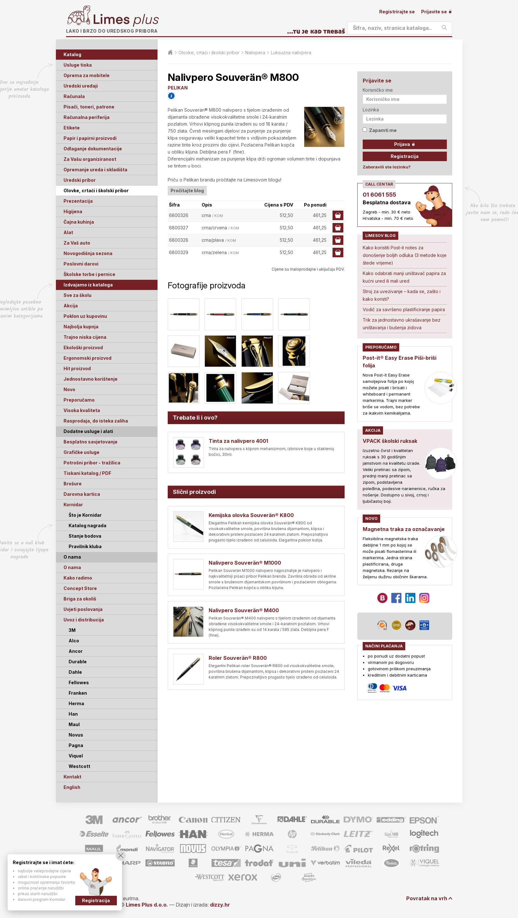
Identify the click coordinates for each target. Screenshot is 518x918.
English (72, 787)
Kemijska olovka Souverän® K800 (251, 515)
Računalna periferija (87, 117)
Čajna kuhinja (79, 222)
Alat (68, 232)
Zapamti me (380, 130)
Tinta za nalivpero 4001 (238, 441)
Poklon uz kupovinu (85, 316)
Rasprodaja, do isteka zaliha (96, 420)
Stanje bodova (85, 536)
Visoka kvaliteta (82, 410)
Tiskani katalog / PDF (87, 473)
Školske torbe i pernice (89, 274)
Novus (76, 735)
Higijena (73, 211)
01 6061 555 (379, 194)
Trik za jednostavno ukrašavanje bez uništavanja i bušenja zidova (402, 323)
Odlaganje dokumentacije (93, 148)
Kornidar (73, 504)
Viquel (76, 755)
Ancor (76, 651)
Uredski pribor (80, 180)
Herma (76, 703)
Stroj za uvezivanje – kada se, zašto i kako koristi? (402, 295)
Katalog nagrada (87, 525)
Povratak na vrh (426, 898)
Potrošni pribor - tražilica (92, 462)
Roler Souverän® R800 (238, 658)
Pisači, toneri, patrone (89, 106)
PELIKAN (178, 87)
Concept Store (80, 588)
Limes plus (126, 20)
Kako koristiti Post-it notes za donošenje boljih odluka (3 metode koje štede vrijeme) (405, 255)
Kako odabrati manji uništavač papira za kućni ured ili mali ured (404, 277)
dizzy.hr (220, 905)
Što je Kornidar (85, 515)
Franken (78, 693)
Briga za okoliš (80, 598)
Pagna (76, 745)
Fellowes (79, 682)
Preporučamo (79, 400)
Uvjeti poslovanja (83, 609)
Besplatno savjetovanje (91, 441)
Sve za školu (77, 295)
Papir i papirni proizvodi (90, 138)
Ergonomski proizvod (87, 358)
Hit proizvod (77, 368)
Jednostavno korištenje (91, 379)
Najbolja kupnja (81, 326)
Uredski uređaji (81, 86)
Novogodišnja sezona (88, 253)
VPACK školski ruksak (390, 441)
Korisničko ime (378, 90)
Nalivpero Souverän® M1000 (245, 563)
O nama (72, 567)
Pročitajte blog (187, 190)
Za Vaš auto (77, 243)
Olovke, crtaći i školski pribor (96, 190)
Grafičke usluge (81, 452)
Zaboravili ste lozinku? (387, 166)
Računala (74, 96)
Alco (74, 640)
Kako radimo (78, 577)
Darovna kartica (82, 494)
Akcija (71, 305)
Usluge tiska (78, 65)
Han (73, 714)
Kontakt (72, 776)
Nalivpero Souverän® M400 (244, 610)
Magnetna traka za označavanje (404, 529)
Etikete (72, 127)
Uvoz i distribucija (84, 619)
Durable (78, 661)
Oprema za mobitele (87, 75)
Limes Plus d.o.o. (147, 905)
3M (72, 630)
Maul (74, 724)
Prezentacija (78, 201)
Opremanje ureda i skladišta (95, 169)
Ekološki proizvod (83, 347)
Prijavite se (436, 11)
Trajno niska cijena (85, 337)
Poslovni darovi (81, 263)
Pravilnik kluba (85, 546)
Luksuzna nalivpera (291, 52)
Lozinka (371, 109)
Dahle (75, 672)
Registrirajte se (397, 11)
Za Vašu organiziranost (90, 159)
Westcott (79, 766)
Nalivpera (255, 52)
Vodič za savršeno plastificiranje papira (404, 309)
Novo (69, 389)
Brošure (73, 483)
